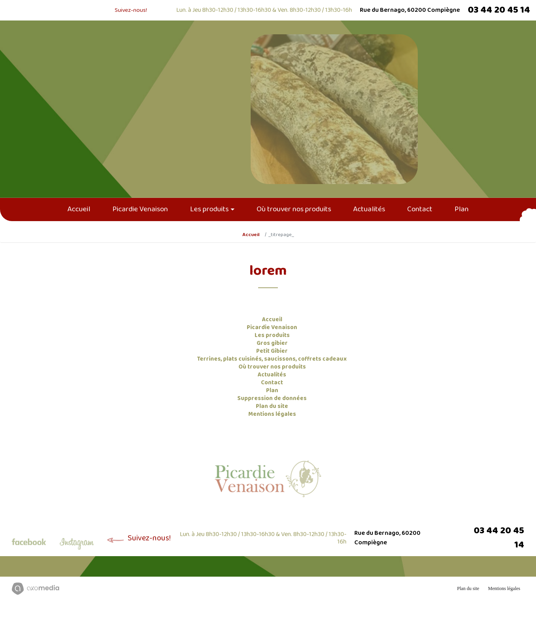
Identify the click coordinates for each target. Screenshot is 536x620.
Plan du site (272, 406)
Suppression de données (272, 398)
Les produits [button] (209, 209)
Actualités (369, 209)
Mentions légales (272, 414)
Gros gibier (272, 343)
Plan (461, 209)
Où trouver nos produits (294, 209)
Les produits (272, 335)
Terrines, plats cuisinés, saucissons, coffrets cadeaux (272, 359)
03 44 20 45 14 (499, 10)
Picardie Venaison (140, 209)
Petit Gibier (272, 351)
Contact (419, 209)
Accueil (78, 209)
